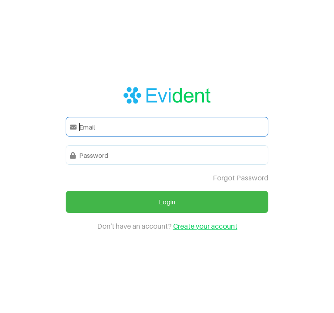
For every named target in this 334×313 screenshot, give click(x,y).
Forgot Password (240, 177)
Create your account (205, 226)
